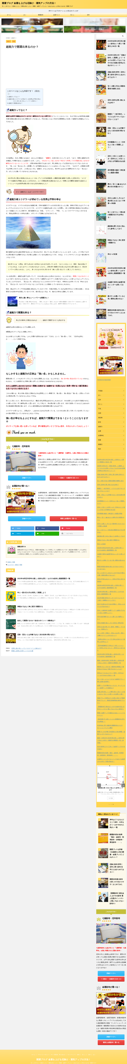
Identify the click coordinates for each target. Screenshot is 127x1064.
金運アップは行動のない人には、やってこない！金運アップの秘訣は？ (111, 682)
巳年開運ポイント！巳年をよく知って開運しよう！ (116, 140)
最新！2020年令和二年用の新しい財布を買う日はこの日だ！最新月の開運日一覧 (110, 657)
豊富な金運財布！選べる (68, 514)
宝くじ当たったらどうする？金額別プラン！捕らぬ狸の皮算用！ (111, 676)
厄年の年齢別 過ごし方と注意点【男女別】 (110, 619)
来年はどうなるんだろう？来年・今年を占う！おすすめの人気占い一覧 (110, 670)
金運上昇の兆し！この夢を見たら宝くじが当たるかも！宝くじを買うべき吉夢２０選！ (111, 689)
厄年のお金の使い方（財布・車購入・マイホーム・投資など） (111, 624)
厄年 (88, 15)
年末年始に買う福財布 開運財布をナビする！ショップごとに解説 (110, 722)
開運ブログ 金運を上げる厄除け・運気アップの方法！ (29, 3)
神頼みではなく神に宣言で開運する (30, 602)
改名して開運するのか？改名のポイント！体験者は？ (36, 616)
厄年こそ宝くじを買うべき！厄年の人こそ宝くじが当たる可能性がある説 (116, 154)
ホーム (9, 15)
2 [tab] (111, 800)
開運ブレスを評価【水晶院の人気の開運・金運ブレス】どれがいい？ (111, 729)
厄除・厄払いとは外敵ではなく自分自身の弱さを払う (36, 630)
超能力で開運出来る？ (15, 99)
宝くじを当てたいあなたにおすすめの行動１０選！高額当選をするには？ (111, 570)
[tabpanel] (111, 779)
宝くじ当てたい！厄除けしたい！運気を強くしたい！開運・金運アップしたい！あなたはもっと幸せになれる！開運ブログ (63, 1058)
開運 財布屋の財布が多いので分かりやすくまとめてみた (117, 308)
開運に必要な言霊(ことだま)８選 (22, 647)
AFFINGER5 (85, 1061)
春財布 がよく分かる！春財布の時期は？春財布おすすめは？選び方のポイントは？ (110, 664)
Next (123, 781)
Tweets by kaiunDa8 (104, 375)
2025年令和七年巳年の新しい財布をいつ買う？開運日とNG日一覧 (117, 39)
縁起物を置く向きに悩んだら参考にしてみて (111, 532)
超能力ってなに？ (14, 92)
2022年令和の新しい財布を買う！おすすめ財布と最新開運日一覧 (110, 589)
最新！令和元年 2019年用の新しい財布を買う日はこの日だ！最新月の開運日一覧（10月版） (110, 736)
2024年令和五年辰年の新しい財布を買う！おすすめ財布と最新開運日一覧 (117, 266)
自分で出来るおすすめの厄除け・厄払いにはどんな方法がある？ (111, 601)
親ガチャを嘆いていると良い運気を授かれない (111, 557)
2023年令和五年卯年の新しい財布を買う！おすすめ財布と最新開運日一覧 (43, 574)
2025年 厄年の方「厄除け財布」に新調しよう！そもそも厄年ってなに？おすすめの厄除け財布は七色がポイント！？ (117, 56)
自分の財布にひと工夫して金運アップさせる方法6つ (111, 744)
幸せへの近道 (112, 250)
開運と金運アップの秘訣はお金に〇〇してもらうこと (111, 710)
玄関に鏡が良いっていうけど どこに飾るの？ (26, 644)
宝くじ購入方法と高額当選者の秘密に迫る (110, 476)
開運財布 (40, 15)
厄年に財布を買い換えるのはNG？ (108, 480)
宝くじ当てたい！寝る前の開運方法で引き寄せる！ (116, 210)
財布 (78, 1050)
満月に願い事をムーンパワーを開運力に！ (27, 96)
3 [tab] (113, 800)
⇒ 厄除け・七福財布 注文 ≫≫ (68, 473)
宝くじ (72, 15)
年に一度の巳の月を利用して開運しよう (31, 588)
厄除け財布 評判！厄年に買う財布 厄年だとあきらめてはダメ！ (117, 70)
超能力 (10, 558)
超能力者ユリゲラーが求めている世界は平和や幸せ (24, 95)
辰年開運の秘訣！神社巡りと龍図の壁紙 (109, 509)
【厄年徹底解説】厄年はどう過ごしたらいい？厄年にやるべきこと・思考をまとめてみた (111, 644)
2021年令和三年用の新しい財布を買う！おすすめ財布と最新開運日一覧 (110, 651)
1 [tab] (109, 800)
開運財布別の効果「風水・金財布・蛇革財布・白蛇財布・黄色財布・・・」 (110, 750)
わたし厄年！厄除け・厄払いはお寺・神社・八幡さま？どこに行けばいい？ (111, 630)
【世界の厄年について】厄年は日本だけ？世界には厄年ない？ (111, 636)
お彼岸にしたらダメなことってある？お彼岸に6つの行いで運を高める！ (111, 756)
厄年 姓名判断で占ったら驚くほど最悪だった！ (110, 614)
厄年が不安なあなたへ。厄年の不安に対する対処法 (111, 576)
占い (25, 15)
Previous (99, 781)
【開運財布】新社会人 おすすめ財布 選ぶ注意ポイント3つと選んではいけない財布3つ (110, 704)
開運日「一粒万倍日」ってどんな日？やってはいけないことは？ (116, 112)
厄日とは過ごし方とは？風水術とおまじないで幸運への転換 (116, 196)
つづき (111, 794)
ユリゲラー (11, 560)
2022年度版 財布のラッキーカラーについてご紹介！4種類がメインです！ (110, 595)
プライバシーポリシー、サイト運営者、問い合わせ (51, 1050)
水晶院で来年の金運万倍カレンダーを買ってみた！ (116, 280)
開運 (13, 558)
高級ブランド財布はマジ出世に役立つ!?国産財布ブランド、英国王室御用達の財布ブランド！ (111, 696)
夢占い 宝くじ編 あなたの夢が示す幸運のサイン (110, 514)
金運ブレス (56, 15)
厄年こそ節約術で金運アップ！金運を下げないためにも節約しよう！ (111, 607)
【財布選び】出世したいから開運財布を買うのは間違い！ (111, 716)
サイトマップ (71, 1050)
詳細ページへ (26, 473)
